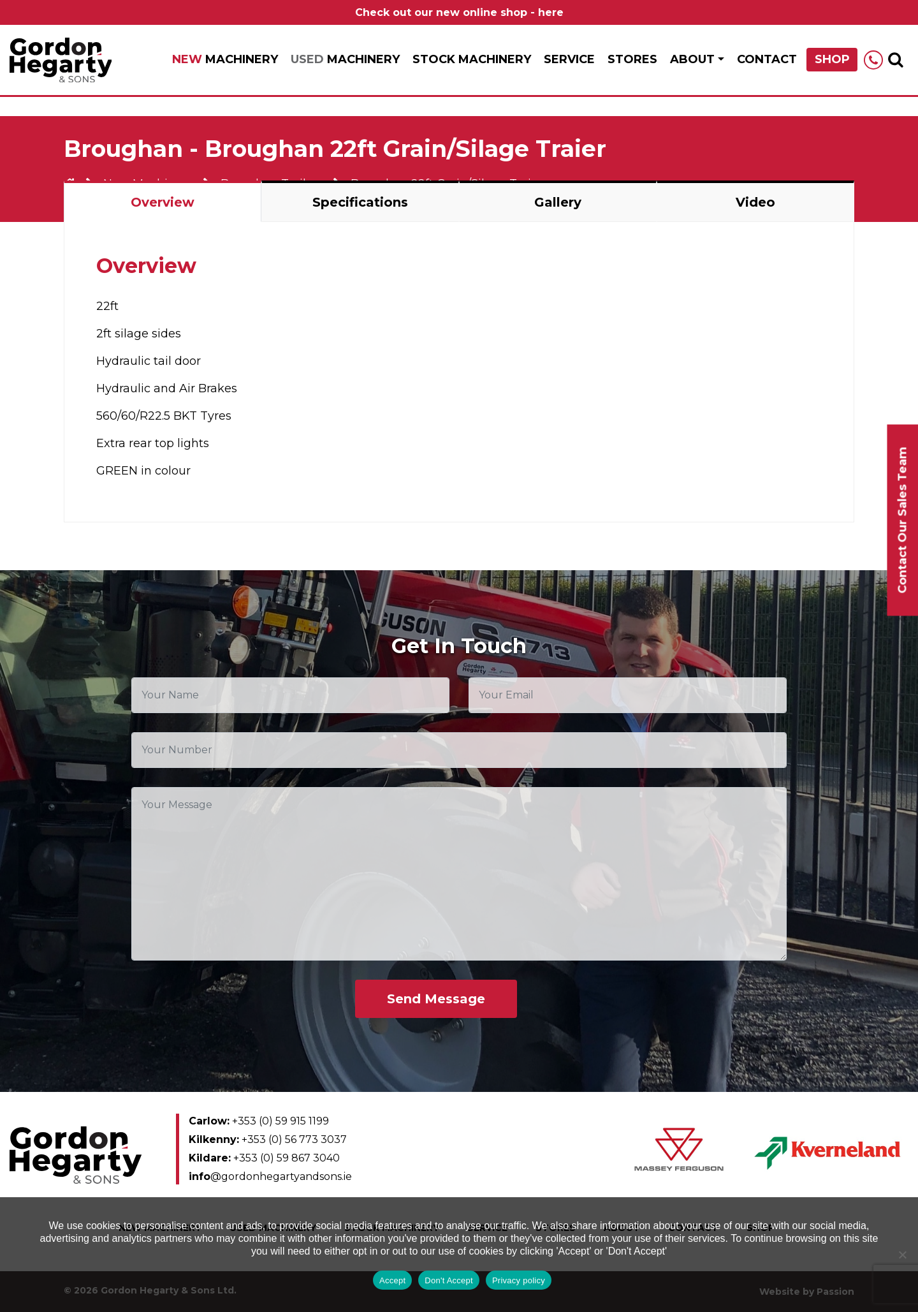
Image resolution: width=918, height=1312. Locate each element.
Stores (632, 59)
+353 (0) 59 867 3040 (264, 1158)
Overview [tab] (162, 202)
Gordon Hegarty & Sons (61, 60)
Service (569, 59)
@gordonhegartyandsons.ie (270, 1176)
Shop (832, 59)
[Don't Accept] (902, 1254)
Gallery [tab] (557, 202)
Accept (392, 1280)
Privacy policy (518, 1280)
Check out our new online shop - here (459, 12)
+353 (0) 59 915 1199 (259, 1121)
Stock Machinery (471, 59)
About (692, 59)
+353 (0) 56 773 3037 (268, 1139)
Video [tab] (755, 202)
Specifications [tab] (360, 202)
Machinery (225, 59)
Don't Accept (449, 1280)
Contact (767, 59)
